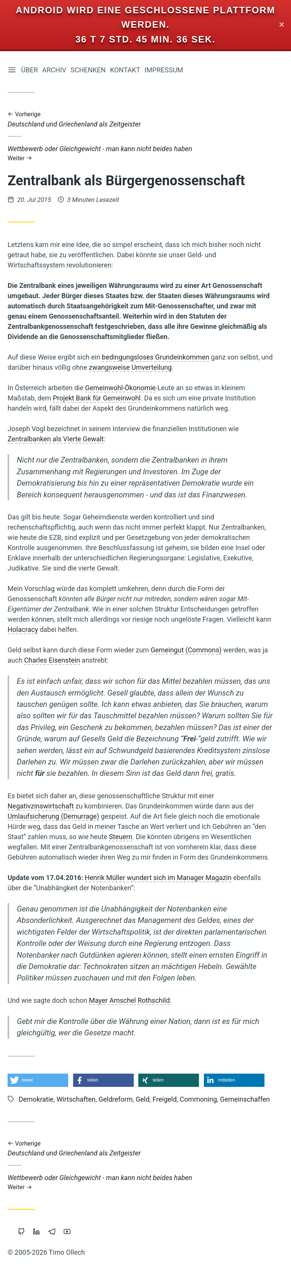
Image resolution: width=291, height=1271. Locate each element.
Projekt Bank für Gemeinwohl (97, 398)
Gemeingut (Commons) (185, 650)
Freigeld (165, 1099)
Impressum (163, 70)
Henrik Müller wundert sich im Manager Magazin (158, 878)
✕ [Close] (281, 25)
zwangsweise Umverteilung (130, 368)
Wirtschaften (75, 1099)
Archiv (54, 70)
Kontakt (125, 70)
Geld (142, 1099)
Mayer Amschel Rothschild (129, 1000)
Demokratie (36, 1099)
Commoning (198, 1099)
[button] (38, 1080)
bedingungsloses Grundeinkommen (155, 357)
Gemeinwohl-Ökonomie (120, 388)
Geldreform (116, 1099)
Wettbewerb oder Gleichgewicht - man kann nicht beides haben (140, 153)
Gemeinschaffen (245, 1099)
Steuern (120, 837)
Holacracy (23, 629)
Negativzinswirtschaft (41, 806)
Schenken (88, 70)
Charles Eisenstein (52, 660)
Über (29, 70)
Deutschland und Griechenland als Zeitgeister (140, 119)
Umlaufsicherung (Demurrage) (53, 816)
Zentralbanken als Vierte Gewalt (56, 439)
